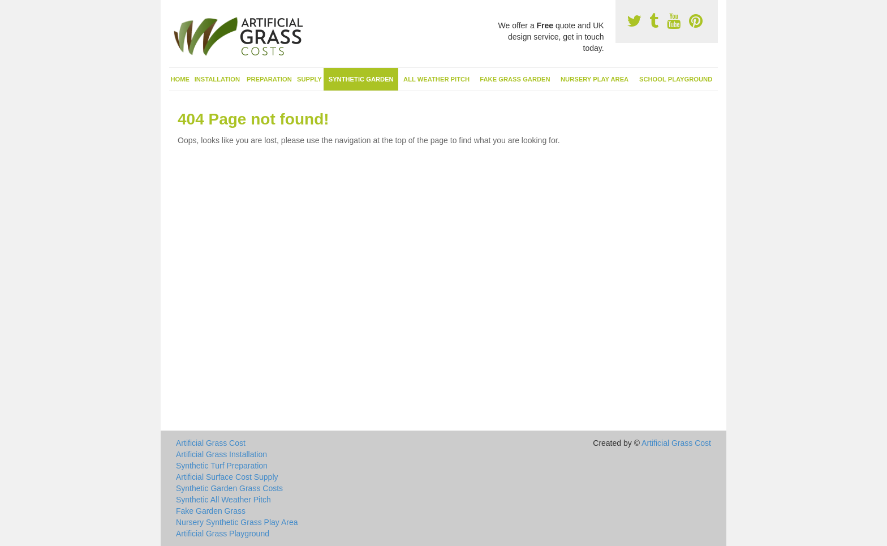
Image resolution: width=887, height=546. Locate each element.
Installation (217, 79)
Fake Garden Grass (211, 510)
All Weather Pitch (436, 79)
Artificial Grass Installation (221, 454)
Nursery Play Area (594, 79)
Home (180, 79)
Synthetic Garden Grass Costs (229, 488)
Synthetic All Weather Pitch (223, 499)
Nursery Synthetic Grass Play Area (237, 522)
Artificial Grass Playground (222, 533)
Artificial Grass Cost (211, 443)
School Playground (675, 79)
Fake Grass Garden (515, 79)
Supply (309, 79)
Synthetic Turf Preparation (222, 465)
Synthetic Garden (361, 79)
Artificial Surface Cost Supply (227, 476)
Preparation (269, 79)
